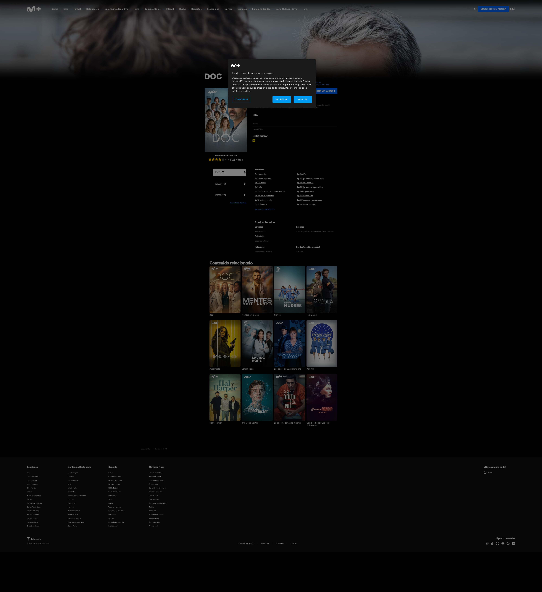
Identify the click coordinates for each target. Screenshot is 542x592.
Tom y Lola (312, 315)
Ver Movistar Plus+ (155, 473)
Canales (242, 8)
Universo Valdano (114, 492)
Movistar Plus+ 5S (155, 492)
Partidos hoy (112, 526)
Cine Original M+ (33, 477)
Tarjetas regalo (154, 518)
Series (54, 8)
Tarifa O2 (152, 511)
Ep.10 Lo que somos (305, 191)
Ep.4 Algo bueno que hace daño (310, 178)
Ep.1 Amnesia (260, 174)
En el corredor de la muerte (287, 423)
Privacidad (280, 543)
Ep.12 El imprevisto (305, 196)
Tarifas (151, 507)
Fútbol (77, 8)
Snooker (111, 518)
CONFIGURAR (241, 99)
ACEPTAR (303, 99)
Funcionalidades (261, 8)
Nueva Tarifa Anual (156, 515)
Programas (213, 8)
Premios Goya (73, 515)
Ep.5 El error (260, 183)
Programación (154, 526)
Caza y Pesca (72, 526)
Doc (211, 315)
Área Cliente (153, 484)
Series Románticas (34, 507)
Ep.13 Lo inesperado (263, 200)
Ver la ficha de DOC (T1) (265, 209)
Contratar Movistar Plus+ (158, 503)
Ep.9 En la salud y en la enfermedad (270, 191)
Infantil (170, 8)
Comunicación (154, 522)
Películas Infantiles (34, 496)
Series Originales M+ (34, 503)
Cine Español (32, 480)
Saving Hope (248, 369)
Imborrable (214, 369)
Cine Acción (31, 488)
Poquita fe (71, 503)
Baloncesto (92, 8)
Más (306, 9)
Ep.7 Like (258, 187)
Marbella (71, 507)
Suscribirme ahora (493, 8)
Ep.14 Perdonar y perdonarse (309, 200)
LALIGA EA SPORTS (115, 480)
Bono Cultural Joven (287, 8)
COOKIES (294, 543)
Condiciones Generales (157, 488)
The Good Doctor (250, 423)
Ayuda (488, 472)
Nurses (277, 315)
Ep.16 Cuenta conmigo (306, 204)
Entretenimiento (33, 526)
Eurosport (112, 515)
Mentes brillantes (250, 315)
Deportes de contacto (116, 511)
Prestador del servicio (246, 543)
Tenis (136, 8)
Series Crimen (32, 518)
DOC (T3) (220, 195)
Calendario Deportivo (116, 522)
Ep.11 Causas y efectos (264, 196)
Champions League (115, 477)
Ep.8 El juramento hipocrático (310, 187)
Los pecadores (73, 480)
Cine (65, 8)
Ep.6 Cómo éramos (305, 183)
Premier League (114, 484)
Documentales (152, 8)
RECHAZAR (281, 99)
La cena (71, 477)
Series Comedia (33, 515)
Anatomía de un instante (77, 496)
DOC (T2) (220, 183)
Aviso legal (265, 543)
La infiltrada (72, 488)
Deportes (196, 8)
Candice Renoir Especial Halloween (318, 424)
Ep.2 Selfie (301, 174)
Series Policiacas (33, 511)
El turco (70, 499)
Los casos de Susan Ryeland (287, 369)
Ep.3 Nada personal (263, 178)
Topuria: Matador (114, 507)
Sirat (69, 484)
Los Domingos (73, 473)
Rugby (182, 8)
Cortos (228, 8)
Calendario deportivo (116, 8)
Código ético (153, 496)
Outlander (71, 492)
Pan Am (310, 369)
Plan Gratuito (154, 499)
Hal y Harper (215, 423)
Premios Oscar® (74, 511)
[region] (272, 83)
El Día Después (113, 488)
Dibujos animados (74, 518)
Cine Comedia (32, 484)
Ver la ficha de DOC (238, 203)
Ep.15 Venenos (261, 204)
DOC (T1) (220, 172)
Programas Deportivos (76, 522)
